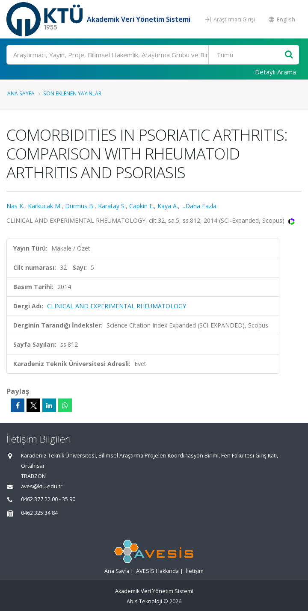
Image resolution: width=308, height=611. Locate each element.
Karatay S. (112, 206)
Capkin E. (141, 206)
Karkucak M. (45, 206)
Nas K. (15, 206)
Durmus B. (80, 206)
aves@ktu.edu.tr (41, 486)
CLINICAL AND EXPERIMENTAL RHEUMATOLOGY (116, 306)
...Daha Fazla (198, 206)
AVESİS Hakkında (157, 571)
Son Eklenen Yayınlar (72, 93)
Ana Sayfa (21, 93)
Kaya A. (167, 206)
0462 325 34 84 (39, 513)
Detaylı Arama (275, 72)
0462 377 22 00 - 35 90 (48, 499)
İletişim (195, 571)
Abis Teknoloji (144, 601)
